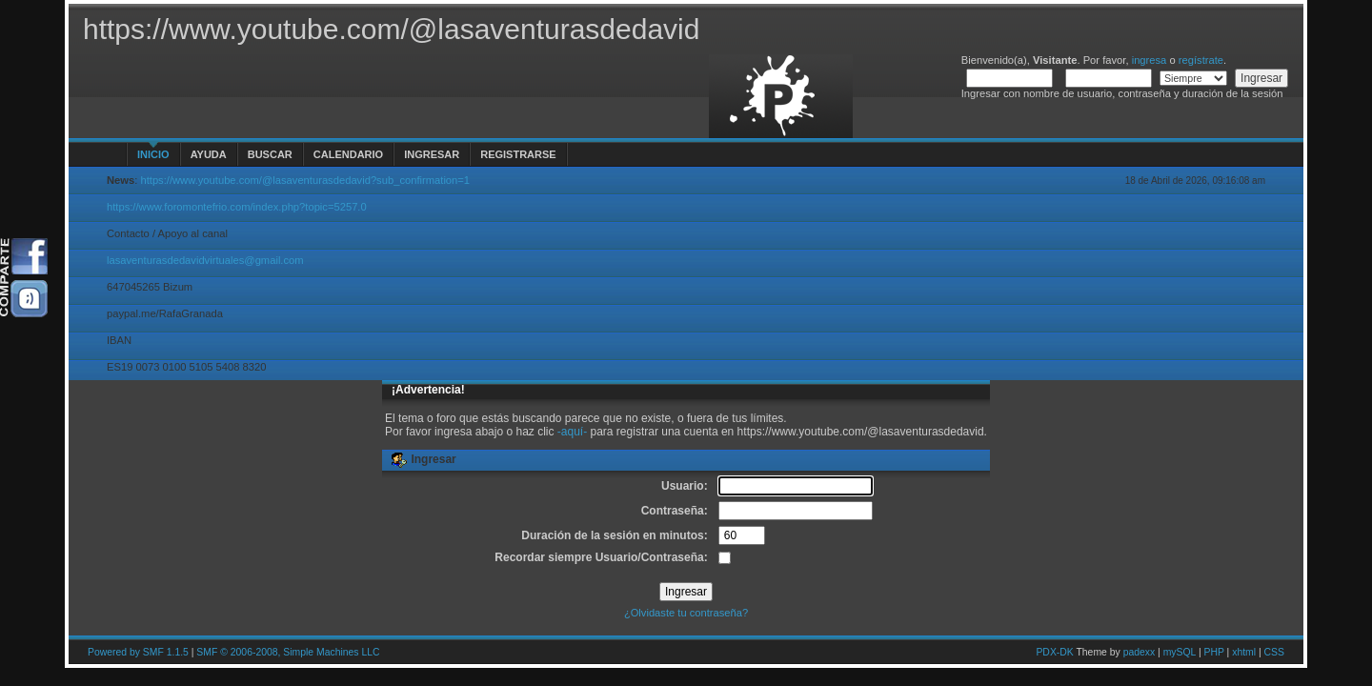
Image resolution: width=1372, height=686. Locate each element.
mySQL (1179, 652)
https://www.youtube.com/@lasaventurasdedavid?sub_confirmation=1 (305, 180)
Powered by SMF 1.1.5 (138, 652)
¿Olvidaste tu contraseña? (686, 612)
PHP (1214, 652)
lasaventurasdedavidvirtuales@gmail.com (205, 260)
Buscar (270, 154)
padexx (1139, 652)
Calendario (348, 154)
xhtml (1244, 652)
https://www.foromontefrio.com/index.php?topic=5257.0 (237, 206)
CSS (1274, 652)
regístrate (1201, 60)
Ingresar (431, 154)
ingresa (1149, 60)
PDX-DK (1054, 652)
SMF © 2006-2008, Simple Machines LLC (287, 652)
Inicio (153, 154)
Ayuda (209, 154)
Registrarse (517, 154)
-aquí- (572, 431)
